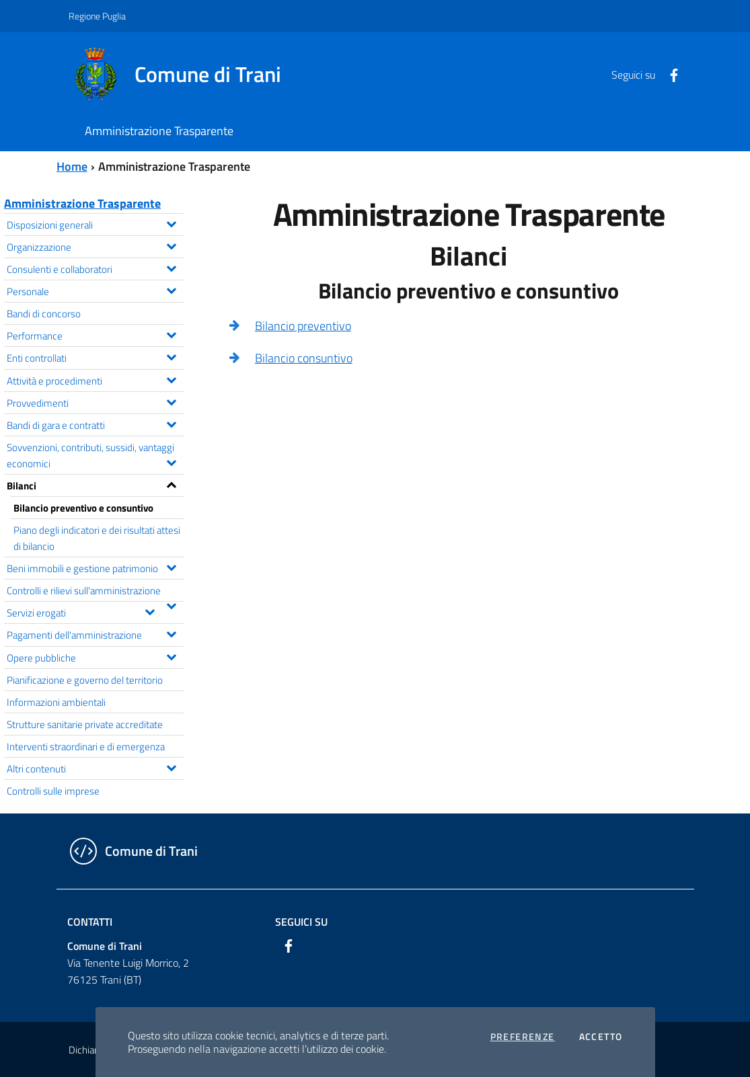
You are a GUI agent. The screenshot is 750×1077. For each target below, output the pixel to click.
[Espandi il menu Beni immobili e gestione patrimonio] (171, 566)
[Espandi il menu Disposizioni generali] (171, 222)
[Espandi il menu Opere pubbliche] (171, 655)
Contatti (89, 922)
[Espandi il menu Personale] (171, 289)
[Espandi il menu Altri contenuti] (171, 766)
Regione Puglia (97, 16)
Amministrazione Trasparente (82, 203)
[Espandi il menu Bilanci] (171, 483)
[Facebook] (668, 74)
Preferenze (522, 1036)
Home (72, 166)
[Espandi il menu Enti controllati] (171, 356)
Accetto (601, 1036)
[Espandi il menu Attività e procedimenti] (171, 378)
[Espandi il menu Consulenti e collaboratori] (171, 267)
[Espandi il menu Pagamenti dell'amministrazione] (171, 633)
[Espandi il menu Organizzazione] (171, 245)
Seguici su (301, 922)
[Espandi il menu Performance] (171, 333)
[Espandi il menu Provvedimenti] (171, 401)
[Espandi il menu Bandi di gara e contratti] (171, 423)
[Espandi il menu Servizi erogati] (149, 610)
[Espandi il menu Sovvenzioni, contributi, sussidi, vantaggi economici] (171, 461)
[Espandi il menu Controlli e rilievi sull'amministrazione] (171, 604)
